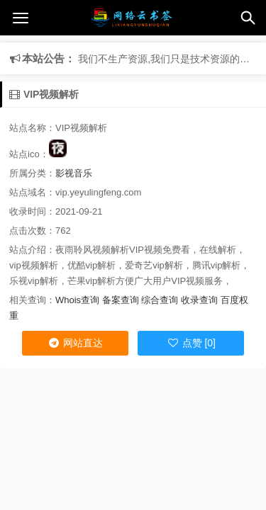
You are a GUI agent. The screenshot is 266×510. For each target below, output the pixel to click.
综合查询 (159, 300)
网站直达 (75, 342)
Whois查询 (77, 300)
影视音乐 (73, 173)
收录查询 (199, 300)
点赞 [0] (191, 342)
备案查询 (120, 300)
